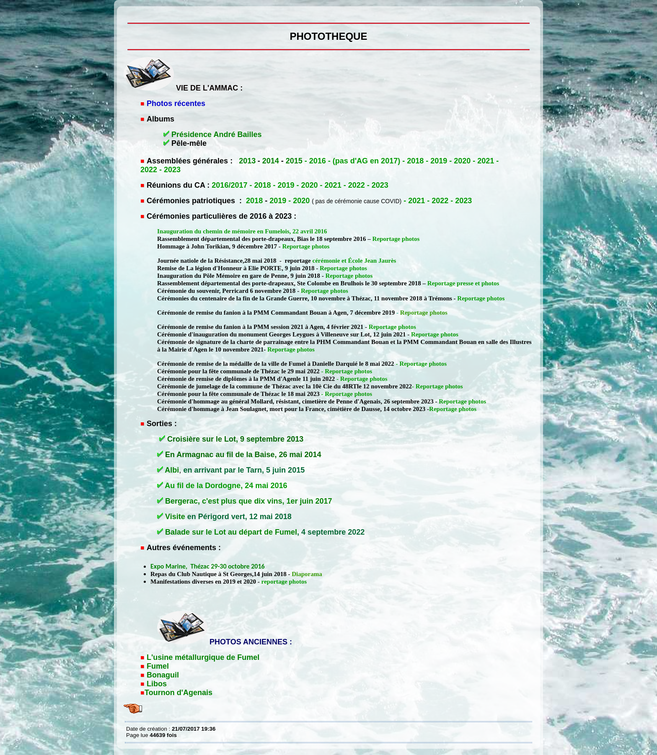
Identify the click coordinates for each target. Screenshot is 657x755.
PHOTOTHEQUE (128, 12)
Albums (160, 119)
